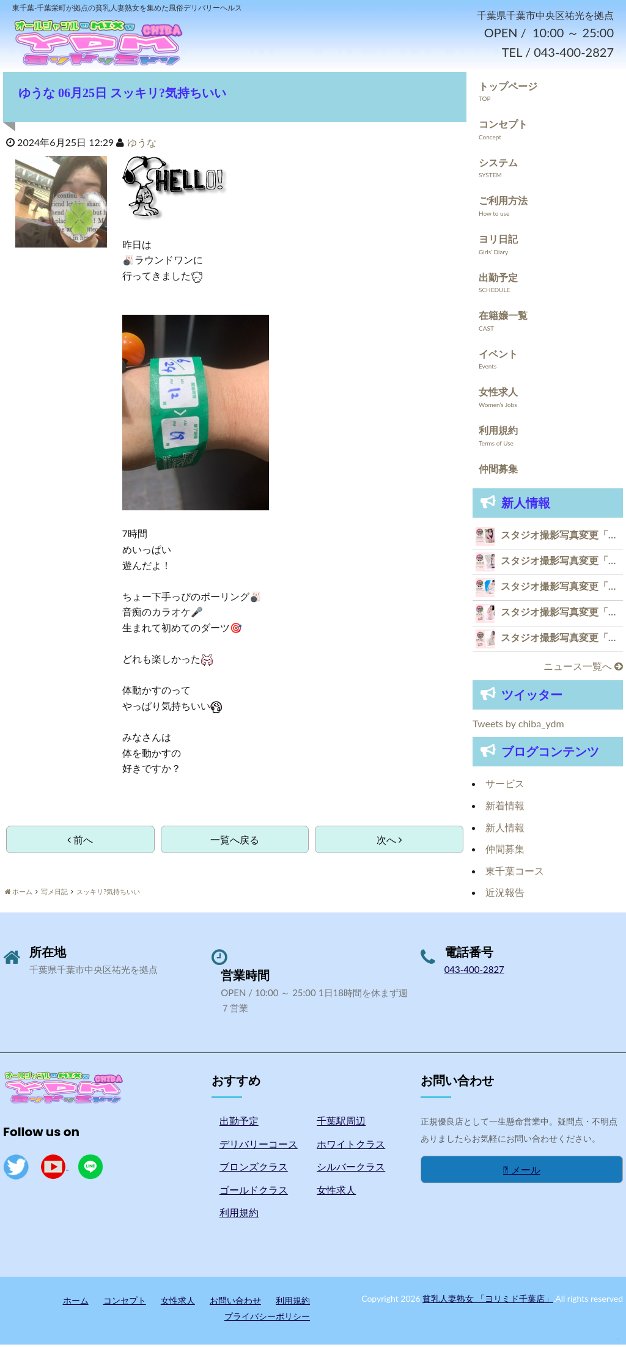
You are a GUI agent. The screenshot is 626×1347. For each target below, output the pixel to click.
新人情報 (505, 829)
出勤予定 (498, 279)
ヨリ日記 (498, 241)
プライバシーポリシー (267, 1318)
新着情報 (505, 807)
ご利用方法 (503, 203)
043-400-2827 (474, 971)
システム (498, 165)
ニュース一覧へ (583, 668)
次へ (389, 842)
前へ (80, 842)
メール (521, 1172)
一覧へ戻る (234, 842)
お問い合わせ (235, 1302)
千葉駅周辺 (341, 1123)
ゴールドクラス (253, 1192)
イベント (498, 356)
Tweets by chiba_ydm (518, 726)
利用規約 (498, 432)
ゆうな (141, 144)
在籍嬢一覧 (503, 317)
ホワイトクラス (351, 1146)
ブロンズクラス (253, 1169)
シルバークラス (351, 1169)
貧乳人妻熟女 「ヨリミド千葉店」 (487, 1301)
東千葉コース (514, 873)
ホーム (76, 1302)
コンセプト (503, 126)
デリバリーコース (258, 1146)
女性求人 (498, 394)
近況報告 (505, 894)
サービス (505, 786)
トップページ (508, 88)
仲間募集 (498, 471)
